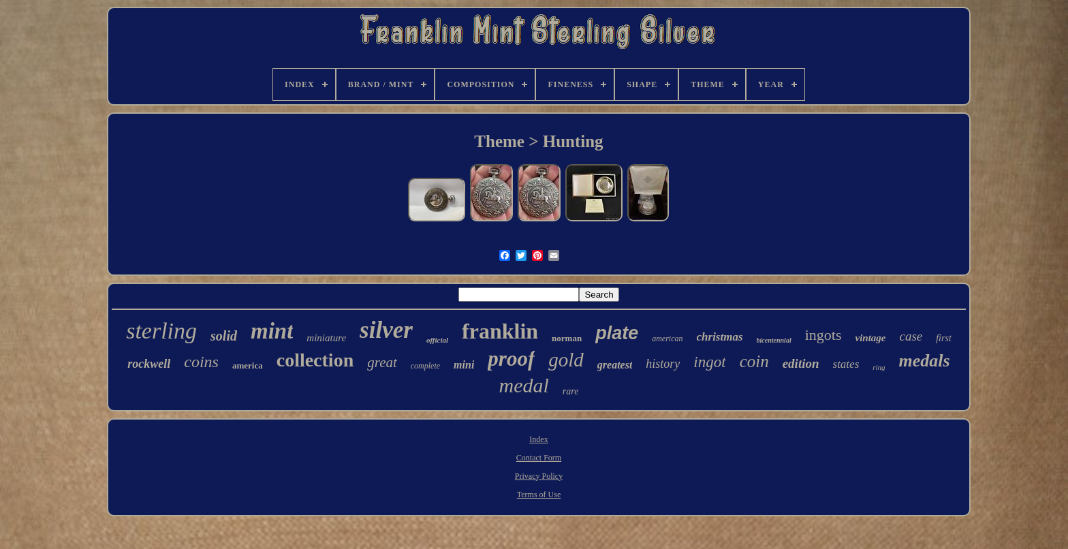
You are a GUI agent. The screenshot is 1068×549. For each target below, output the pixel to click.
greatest (615, 365)
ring (879, 367)
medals (924, 361)
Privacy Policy (539, 476)
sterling (161, 330)
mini (464, 365)
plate (616, 333)
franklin (500, 331)
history (663, 364)
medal (524, 385)
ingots (823, 334)
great (382, 362)
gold (566, 360)
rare (571, 391)
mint (272, 331)
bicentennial (774, 340)
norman (567, 338)
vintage (870, 337)
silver (386, 330)
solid (223, 335)
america (247, 365)
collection (315, 360)
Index (538, 439)
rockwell (148, 364)
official (437, 340)
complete (425, 366)
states (846, 364)
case (910, 336)
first (944, 338)
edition (801, 363)
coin (754, 361)
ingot (709, 362)
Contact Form (538, 457)
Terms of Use (539, 494)
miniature (326, 337)
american (667, 338)
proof (511, 359)
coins (201, 362)
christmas (720, 336)
